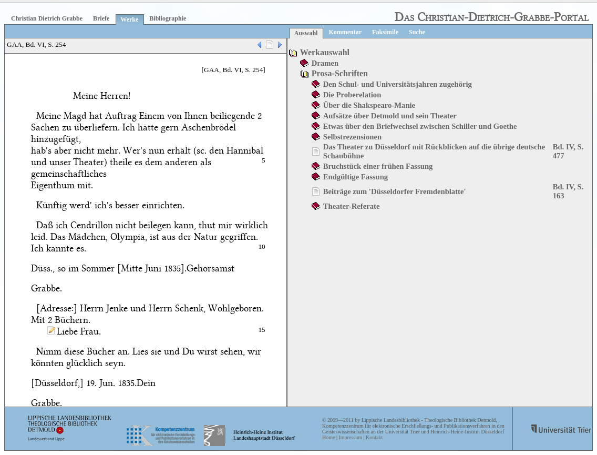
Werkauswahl (324, 52)
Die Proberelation (352, 94)
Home (328, 437)
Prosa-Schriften (340, 73)
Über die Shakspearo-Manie (369, 105)
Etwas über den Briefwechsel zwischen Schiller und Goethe (420, 126)
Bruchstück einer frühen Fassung (378, 166)
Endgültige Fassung (355, 177)
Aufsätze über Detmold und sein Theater (390, 116)
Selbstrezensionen (352, 137)
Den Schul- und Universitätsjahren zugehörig (397, 84)
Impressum (350, 437)
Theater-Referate (351, 206)
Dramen (325, 63)
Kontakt (374, 437)
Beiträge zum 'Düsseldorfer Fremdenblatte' (394, 191)
